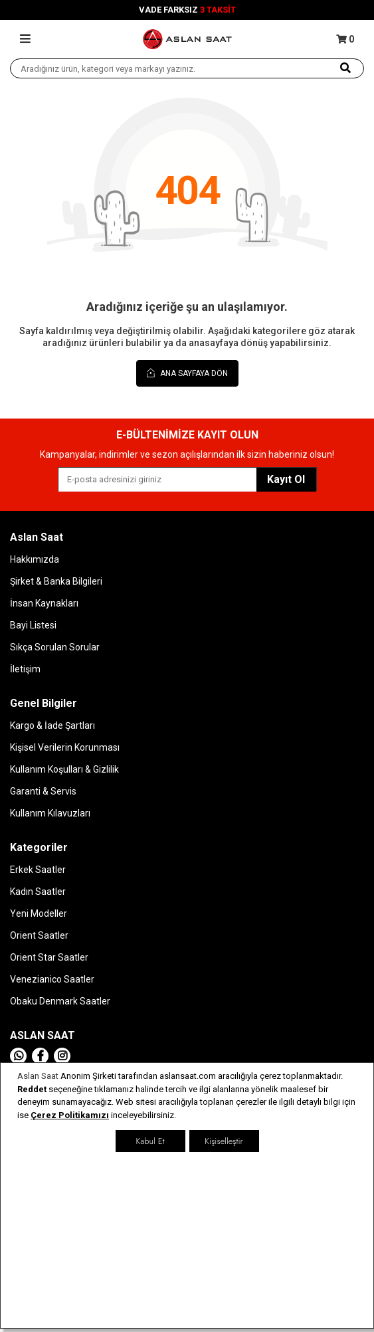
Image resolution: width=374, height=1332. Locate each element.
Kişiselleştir (223, 1141)
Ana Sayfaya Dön (187, 372)
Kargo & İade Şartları (52, 725)
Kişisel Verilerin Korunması (65, 747)
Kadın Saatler (38, 891)
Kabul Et (150, 1141)
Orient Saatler (39, 935)
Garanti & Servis (43, 791)
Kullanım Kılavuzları (50, 813)
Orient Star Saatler (49, 957)
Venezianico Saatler (52, 979)
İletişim (25, 669)
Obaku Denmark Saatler (60, 1001)
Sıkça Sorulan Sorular (55, 647)
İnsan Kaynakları (44, 603)
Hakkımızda (34, 559)
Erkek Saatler (38, 869)
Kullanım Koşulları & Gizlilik (64, 769)
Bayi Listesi (33, 625)
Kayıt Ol (286, 479)
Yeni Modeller (38, 913)
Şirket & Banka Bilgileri (56, 581)
